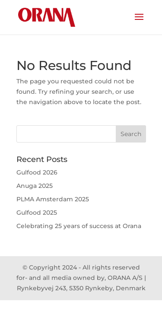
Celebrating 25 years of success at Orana (78, 226)
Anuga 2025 (34, 186)
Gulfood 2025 (36, 212)
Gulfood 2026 (36, 172)
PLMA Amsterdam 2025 (52, 199)
